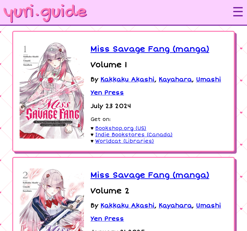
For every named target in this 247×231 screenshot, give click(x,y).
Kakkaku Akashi (127, 79)
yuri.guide (44, 12)
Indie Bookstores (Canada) (134, 135)
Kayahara (175, 79)
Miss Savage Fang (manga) (149, 49)
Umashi (208, 79)
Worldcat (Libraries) (124, 141)
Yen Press (107, 93)
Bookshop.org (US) (120, 128)
